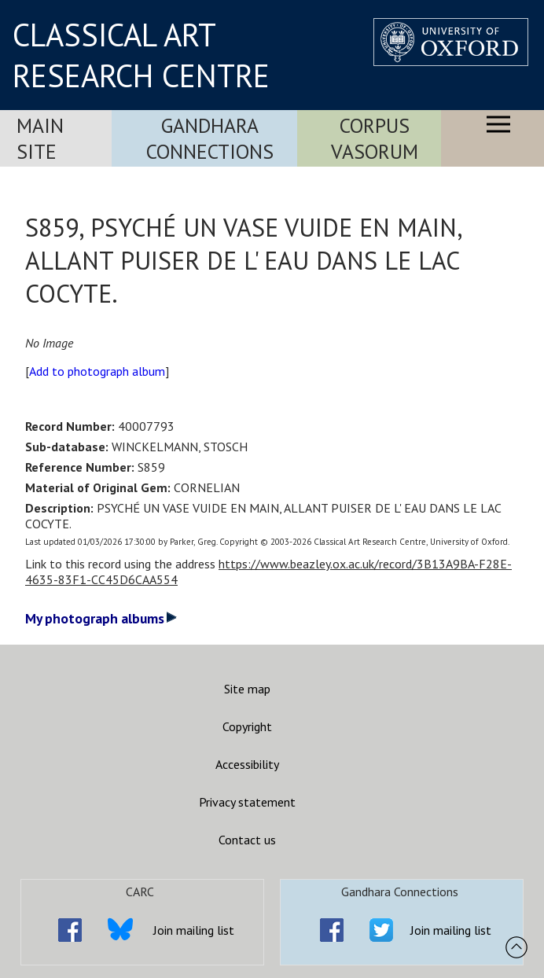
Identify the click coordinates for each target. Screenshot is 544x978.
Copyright (247, 726)
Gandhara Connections (210, 138)
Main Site (40, 138)
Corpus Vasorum (374, 138)
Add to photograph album (97, 371)
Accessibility (247, 764)
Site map (247, 689)
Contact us (247, 839)
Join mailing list (193, 930)
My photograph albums (101, 618)
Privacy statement (247, 802)
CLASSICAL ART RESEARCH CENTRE (141, 55)
